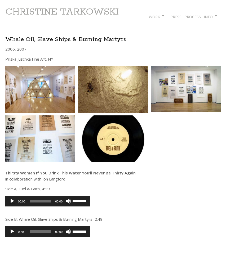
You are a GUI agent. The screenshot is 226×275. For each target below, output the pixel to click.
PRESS (175, 16)
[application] (47, 201)
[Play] (12, 201)
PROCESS (192, 16)
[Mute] (68, 201)
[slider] (40, 201)
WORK (154, 16)
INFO (208, 16)
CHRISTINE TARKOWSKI (62, 12)
